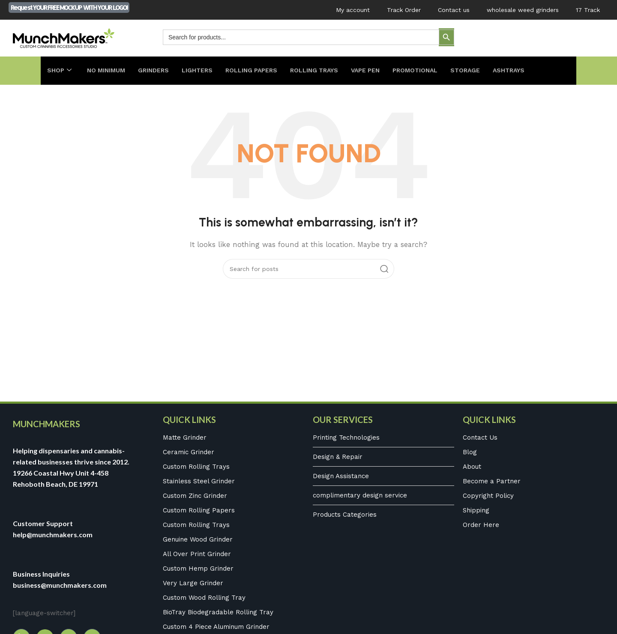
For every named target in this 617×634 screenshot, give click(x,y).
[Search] (308, 269)
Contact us (454, 9)
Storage (482, 70)
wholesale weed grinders (523, 9)
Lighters (202, 70)
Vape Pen (378, 70)
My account (353, 9)
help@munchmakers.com (53, 534)
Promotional (430, 70)
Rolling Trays (324, 70)
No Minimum (107, 70)
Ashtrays (528, 70)
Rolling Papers (258, 70)
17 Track (588, 9)
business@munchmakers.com (60, 585)
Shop (59, 70)
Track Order (404, 9)
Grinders (157, 70)
